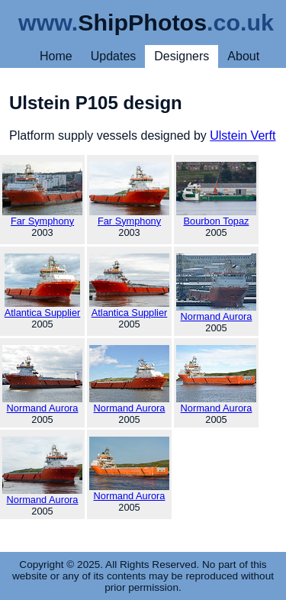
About (243, 56)
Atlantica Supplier (43, 285)
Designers (181, 56)
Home (56, 56)
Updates (114, 56)
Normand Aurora (216, 287)
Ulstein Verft (242, 135)
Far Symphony (42, 194)
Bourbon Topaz (216, 194)
